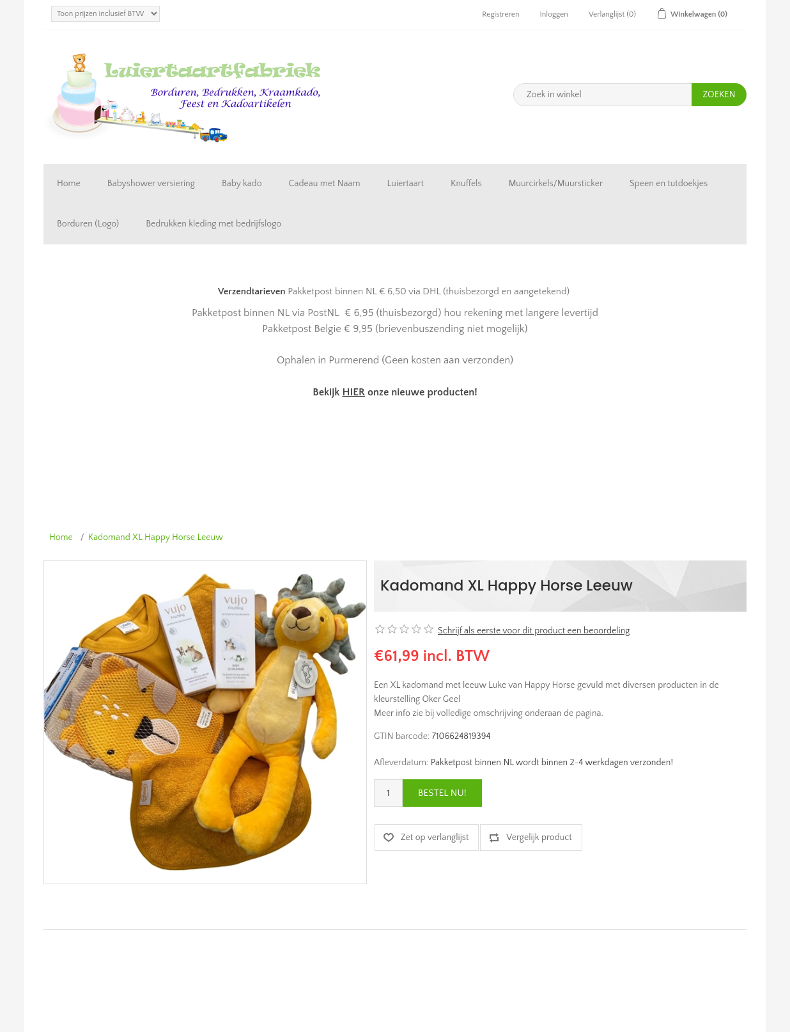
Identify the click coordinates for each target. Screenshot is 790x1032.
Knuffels (466, 184)
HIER (353, 392)
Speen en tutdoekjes (669, 184)
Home (69, 184)
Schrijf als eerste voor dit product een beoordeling (534, 631)
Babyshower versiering (151, 184)
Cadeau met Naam (324, 184)
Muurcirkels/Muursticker (556, 184)
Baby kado (242, 184)
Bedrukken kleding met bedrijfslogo (213, 224)
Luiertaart (405, 184)
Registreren (500, 14)
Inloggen (554, 14)
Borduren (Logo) (88, 224)
